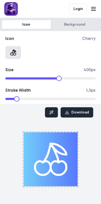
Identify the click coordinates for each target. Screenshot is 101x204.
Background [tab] (74, 24)
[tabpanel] (50, 67)
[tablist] (50, 24)
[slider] (59, 78)
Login (78, 8)
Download (77, 112)
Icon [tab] (26, 24)
